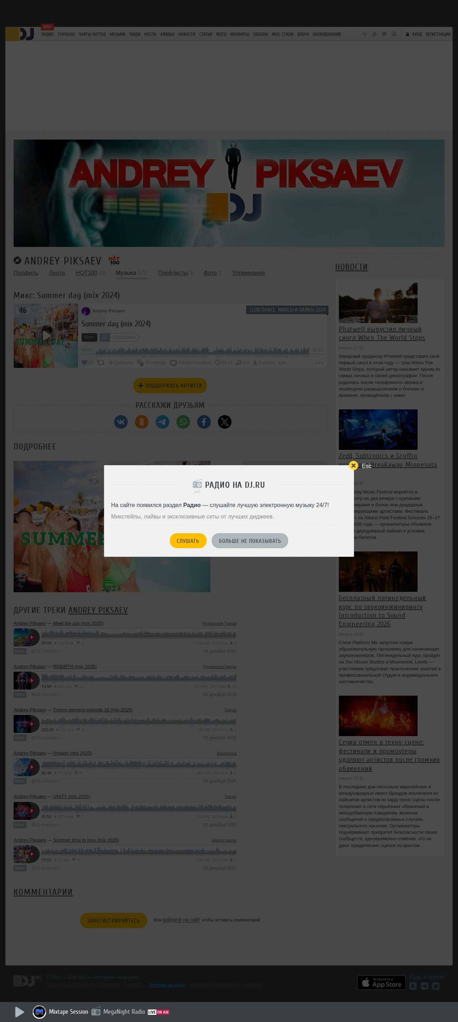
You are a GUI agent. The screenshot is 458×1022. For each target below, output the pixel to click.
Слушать (188, 541)
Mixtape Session (68, 1011)
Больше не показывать (250, 541)
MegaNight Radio (124, 1011)
